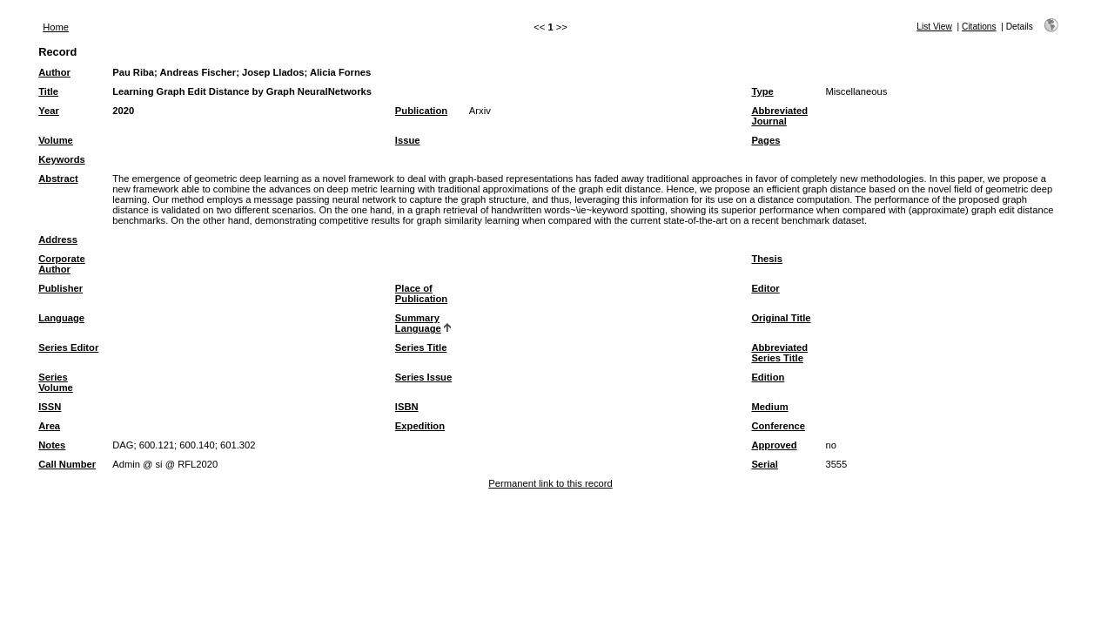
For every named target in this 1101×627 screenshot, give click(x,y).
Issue (407, 140)
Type (762, 91)
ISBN (407, 406)
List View (934, 26)
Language (61, 318)
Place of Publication (421, 293)
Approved (773, 445)
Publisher (60, 288)
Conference (778, 426)
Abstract (57, 178)
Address (57, 239)
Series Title (421, 347)
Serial (764, 464)
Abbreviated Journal (779, 115)
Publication (421, 110)
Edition (767, 377)
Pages (765, 140)
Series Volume (55, 382)
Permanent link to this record (550, 483)
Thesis (766, 258)
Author (54, 72)
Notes (51, 445)
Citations (979, 26)
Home (56, 27)
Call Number (67, 464)
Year (48, 110)
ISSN (49, 406)
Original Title (780, 318)
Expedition (420, 426)
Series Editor (68, 347)
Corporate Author (61, 263)
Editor (765, 288)
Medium (769, 406)
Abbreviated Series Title (779, 352)
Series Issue (423, 377)
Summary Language (418, 323)
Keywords (61, 159)
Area (49, 426)
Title (48, 91)
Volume (55, 140)
